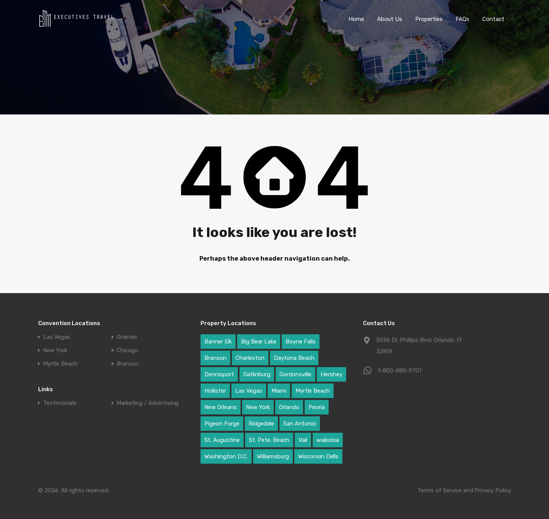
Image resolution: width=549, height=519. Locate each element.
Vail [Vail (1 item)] (303, 440)
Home (356, 19)
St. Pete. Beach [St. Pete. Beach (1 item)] (269, 440)
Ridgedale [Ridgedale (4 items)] (261, 423)
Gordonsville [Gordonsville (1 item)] (295, 374)
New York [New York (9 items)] (258, 407)
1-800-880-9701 (399, 370)
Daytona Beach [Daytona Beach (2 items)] (294, 358)
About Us (389, 19)
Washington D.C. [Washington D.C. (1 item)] (226, 456)
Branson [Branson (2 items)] (215, 358)
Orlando (127, 337)
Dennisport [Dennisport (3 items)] (219, 374)
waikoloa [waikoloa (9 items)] (327, 440)
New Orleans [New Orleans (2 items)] (220, 407)
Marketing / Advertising (147, 403)
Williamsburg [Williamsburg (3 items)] (273, 456)
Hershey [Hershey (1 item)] (331, 374)
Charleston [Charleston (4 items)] (250, 358)
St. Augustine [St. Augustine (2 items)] (222, 440)
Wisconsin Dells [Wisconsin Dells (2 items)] (318, 456)
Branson (128, 364)
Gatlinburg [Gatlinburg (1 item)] (256, 374)
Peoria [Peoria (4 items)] (316, 407)
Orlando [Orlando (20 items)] (289, 407)
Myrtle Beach (60, 364)
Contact (493, 19)
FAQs (462, 19)
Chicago (127, 350)
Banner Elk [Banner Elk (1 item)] (218, 341)
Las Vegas (56, 337)
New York (55, 350)
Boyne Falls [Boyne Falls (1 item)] (301, 341)
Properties (429, 19)
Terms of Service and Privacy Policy (464, 490)
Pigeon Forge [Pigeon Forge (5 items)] (221, 423)
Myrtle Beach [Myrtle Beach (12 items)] (312, 390)
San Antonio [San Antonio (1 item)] (299, 423)
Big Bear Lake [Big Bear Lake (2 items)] (258, 341)
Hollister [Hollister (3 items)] (215, 390)
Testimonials (60, 403)
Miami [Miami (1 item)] (278, 390)
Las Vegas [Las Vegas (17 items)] (248, 390)
